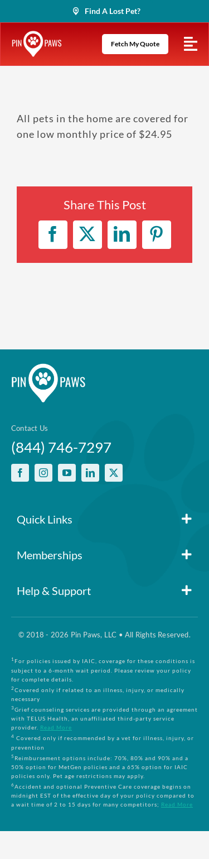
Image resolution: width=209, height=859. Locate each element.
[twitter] (114, 473)
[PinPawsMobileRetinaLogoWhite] (37, 36)
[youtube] (67, 473)
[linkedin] (90, 473)
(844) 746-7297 (61, 447)
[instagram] (43, 473)
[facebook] (20, 473)
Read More (56, 727)
